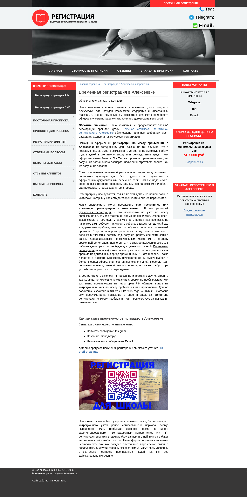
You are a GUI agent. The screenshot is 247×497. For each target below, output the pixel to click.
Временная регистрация (49, 86)
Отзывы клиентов (47, 173)
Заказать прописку (157, 70)
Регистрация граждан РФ (52, 95)
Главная (55, 70)
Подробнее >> (194, 162)
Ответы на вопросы (49, 152)
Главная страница (89, 84)
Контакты (191, 70)
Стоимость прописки (89, 70)
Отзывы (124, 70)
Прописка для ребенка (51, 131)
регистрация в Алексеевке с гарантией (126, 84)
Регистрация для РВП (49, 141)
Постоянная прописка (51, 120)
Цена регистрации (47, 162)
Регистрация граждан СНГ (52, 107)
